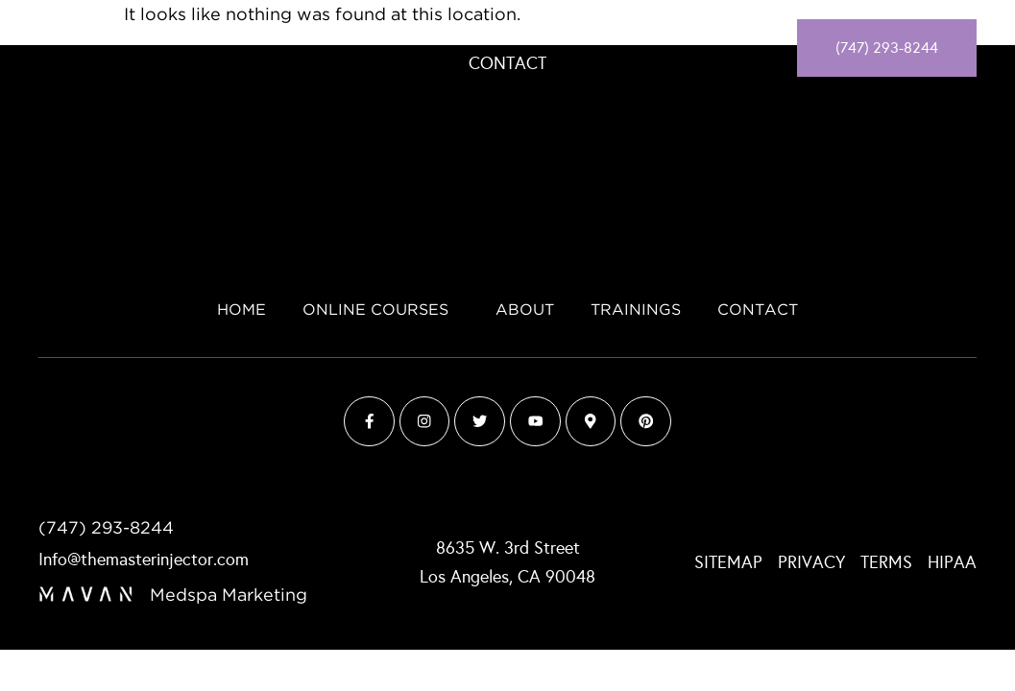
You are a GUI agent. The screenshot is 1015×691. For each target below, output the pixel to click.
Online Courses (452, 32)
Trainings (669, 32)
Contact (507, 63)
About (579, 32)
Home (326, 32)
